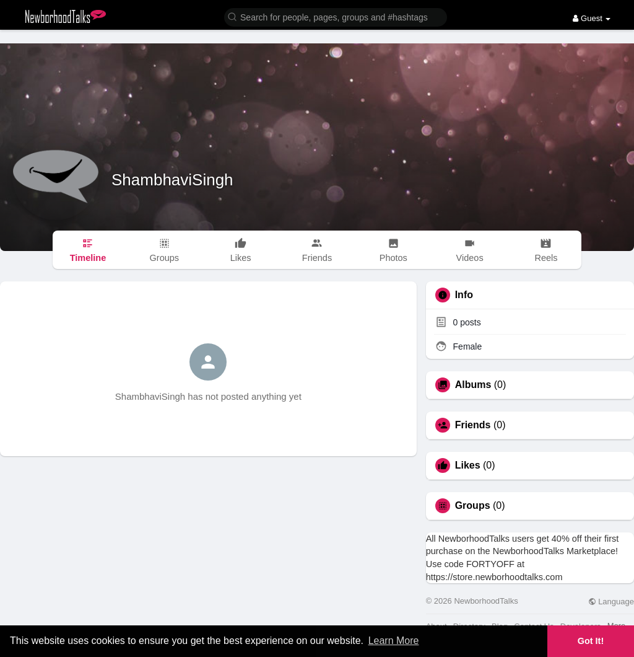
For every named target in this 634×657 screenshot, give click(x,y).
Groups (472, 506)
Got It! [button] (591, 641)
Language (611, 601)
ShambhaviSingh (172, 179)
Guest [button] (591, 18)
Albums (473, 385)
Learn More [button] (393, 640)
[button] (335, 16)
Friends (473, 425)
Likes (467, 465)
